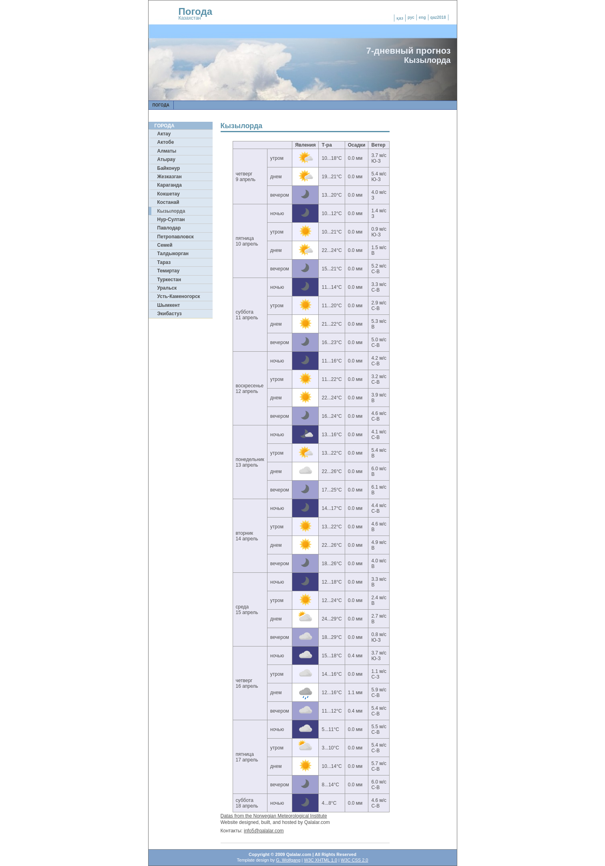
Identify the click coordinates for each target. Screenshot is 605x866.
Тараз (164, 262)
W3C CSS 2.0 (354, 860)
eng (422, 17)
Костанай (168, 202)
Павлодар (169, 228)
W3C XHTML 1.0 (320, 860)
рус (411, 17)
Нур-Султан (171, 219)
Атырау (166, 159)
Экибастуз (169, 313)
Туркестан (169, 279)
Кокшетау (168, 194)
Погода (196, 11)
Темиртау (168, 271)
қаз (399, 18)
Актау (164, 134)
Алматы (167, 151)
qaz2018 (438, 17)
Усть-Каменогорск (178, 296)
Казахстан (190, 18)
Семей (165, 245)
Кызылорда (171, 211)
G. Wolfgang (288, 860)
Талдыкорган (173, 253)
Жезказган (169, 176)
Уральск (167, 288)
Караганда (169, 185)
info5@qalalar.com (264, 831)
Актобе (165, 142)
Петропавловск (175, 237)
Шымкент (168, 305)
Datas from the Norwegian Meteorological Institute (274, 816)
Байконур (168, 168)
